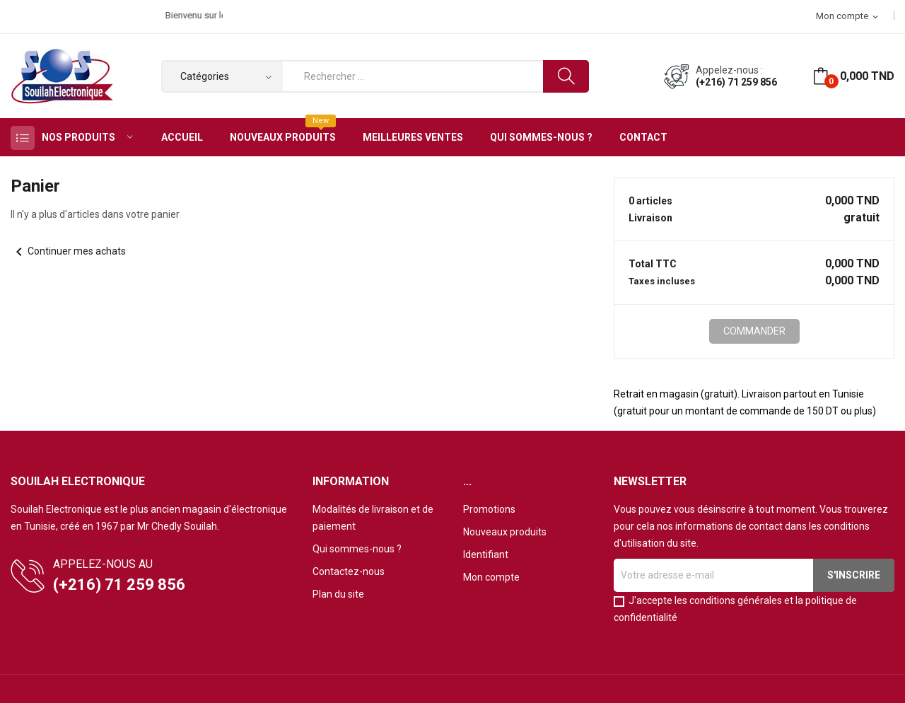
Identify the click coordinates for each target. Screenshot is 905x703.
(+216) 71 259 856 (736, 82)
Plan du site (338, 594)
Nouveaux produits (505, 532)
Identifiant (485, 554)
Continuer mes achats (68, 251)
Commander (754, 331)
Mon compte (491, 577)
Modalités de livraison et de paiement (373, 518)
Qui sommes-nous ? (357, 548)
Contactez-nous (349, 571)
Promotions (489, 509)
